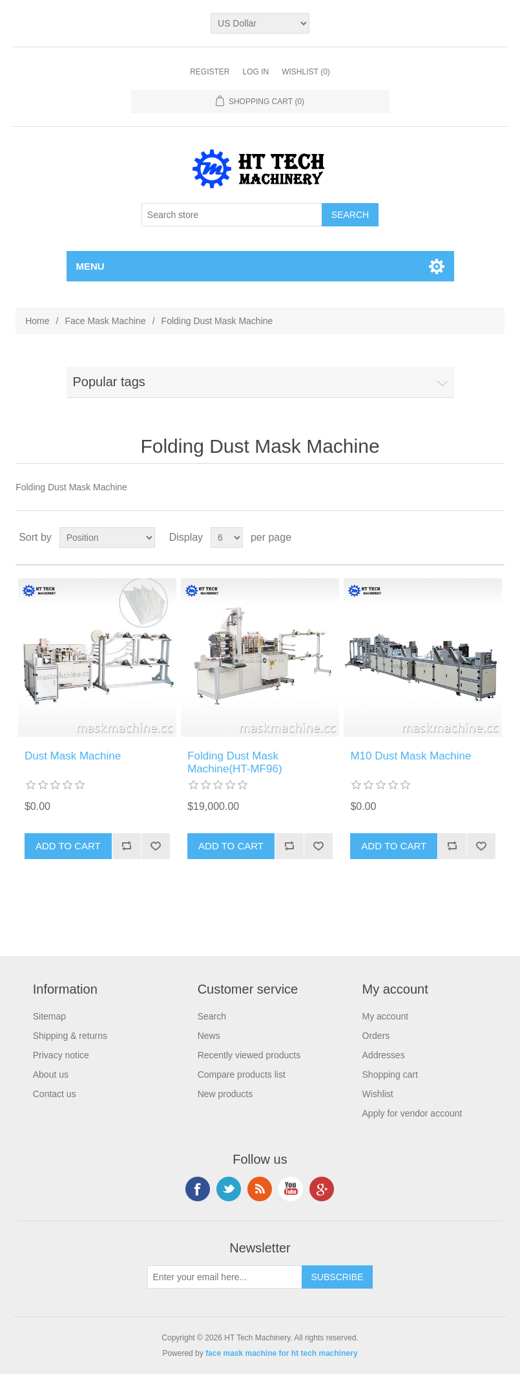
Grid (470, 537)
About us (50, 1074)
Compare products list (242, 1074)
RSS (259, 1189)
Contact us (54, 1094)
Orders (376, 1035)
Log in (255, 71)
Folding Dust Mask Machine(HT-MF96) (234, 762)
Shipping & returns (70, 1035)
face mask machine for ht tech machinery (281, 1353)
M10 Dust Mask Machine (410, 756)
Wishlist (377, 1094)
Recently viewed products (249, 1055)
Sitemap (49, 1016)
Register (209, 71)
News (209, 1035)
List (493, 537)
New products (225, 1094)
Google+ (321, 1189)
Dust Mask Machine (73, 756)
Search (212, 1016)
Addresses (383, 1055)
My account (385, 1016)
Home (37, 321)
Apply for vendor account (412, 1113)
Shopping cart (390, 1074)
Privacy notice (61, 1055)
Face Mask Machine (105, 321)
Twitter (228, 1189)
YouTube (290, 1189)
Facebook (197, 1189)
